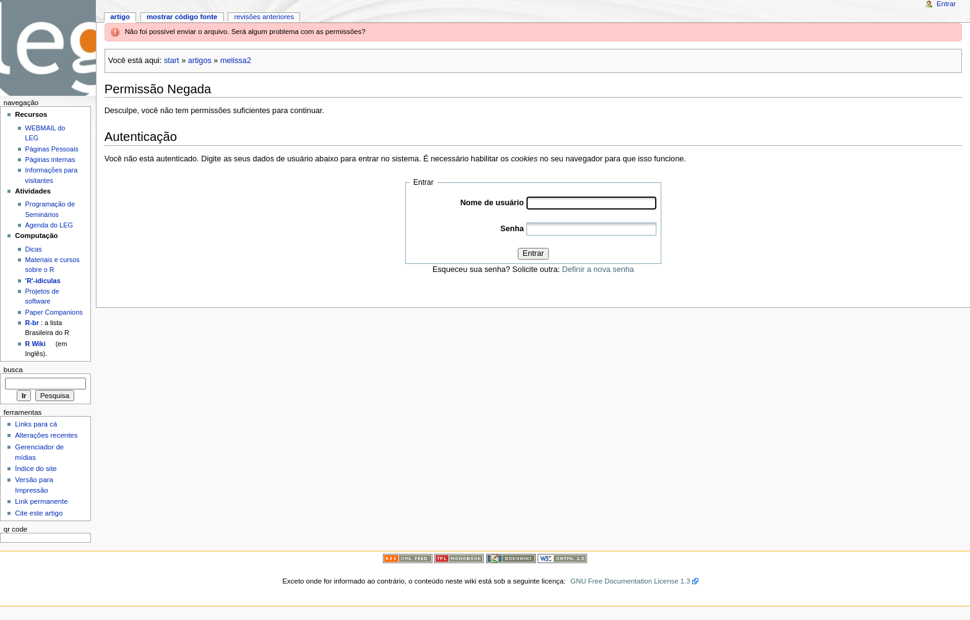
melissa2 (235, 60)
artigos (200, 60)
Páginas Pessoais (52, 149)
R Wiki (35, 343)
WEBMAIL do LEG (45, 133)
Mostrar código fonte (182, 16)
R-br (32, 322)
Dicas (33, 249)
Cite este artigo (38, 513)
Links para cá (36, 424)
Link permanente (41, 501)
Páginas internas (50, 159)
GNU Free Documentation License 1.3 (630, 581)
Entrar (533, 253)
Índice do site (36, 468)
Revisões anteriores (264, 16)
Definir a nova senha (598, 269)
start (171, 60)
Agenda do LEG (49, 225)
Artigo (120, 16)
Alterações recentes (46, 435)
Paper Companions (54, 312)
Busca (13, 369)
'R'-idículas (43, 280)
